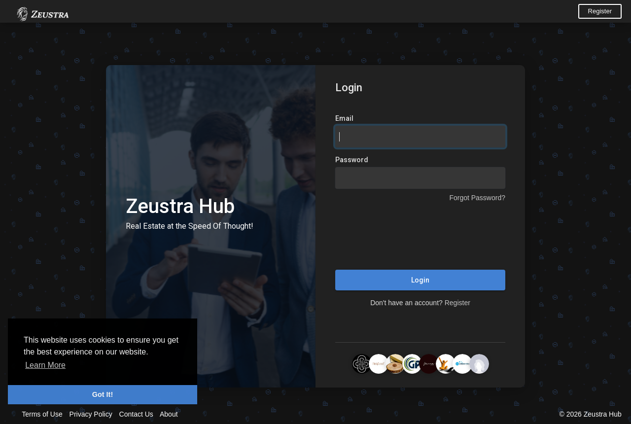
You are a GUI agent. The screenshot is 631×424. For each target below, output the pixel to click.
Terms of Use (42, 414)
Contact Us (136, 414)
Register (600, 11)
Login (420, 280)
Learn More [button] (45, 365)
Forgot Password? (477, 198)
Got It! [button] (102, 394)
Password (351, 160)
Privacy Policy (91, 414)
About (169, 414)
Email (344, 118)
